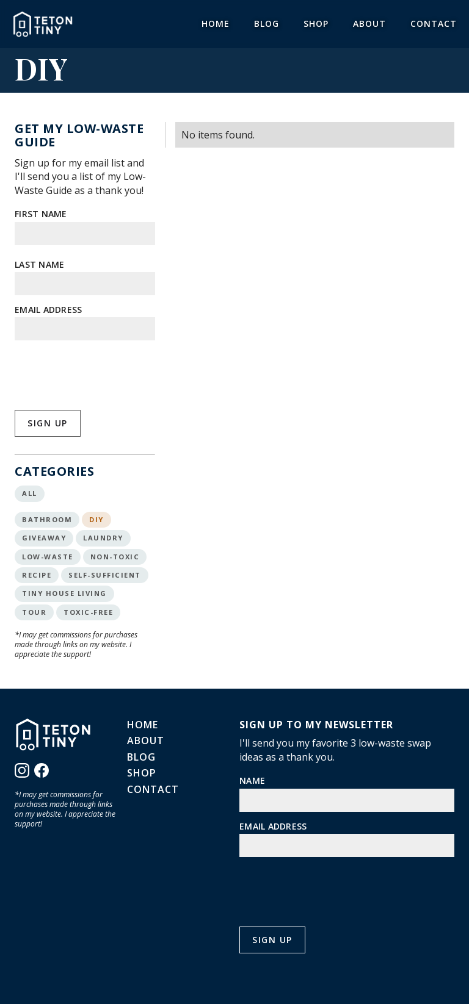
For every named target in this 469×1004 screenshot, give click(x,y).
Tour (34, 612)
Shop (316, 23)
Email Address (48, 309)
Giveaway (44, 537)
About (369, 23)
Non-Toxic (115, 556)
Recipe (36, 574)
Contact (433, 23)
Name (252, 780)
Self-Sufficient (104, 574)
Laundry (103, 537)
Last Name (39, 264)
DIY (96, 519)
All (29, 493)
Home (216, 23)
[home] (42, 24)
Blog (266, 23)
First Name (41, 213)
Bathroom (47, 519)
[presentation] (107, 374)
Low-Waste (47, 556)
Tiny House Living (64, 593)
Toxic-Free (88, 612)
